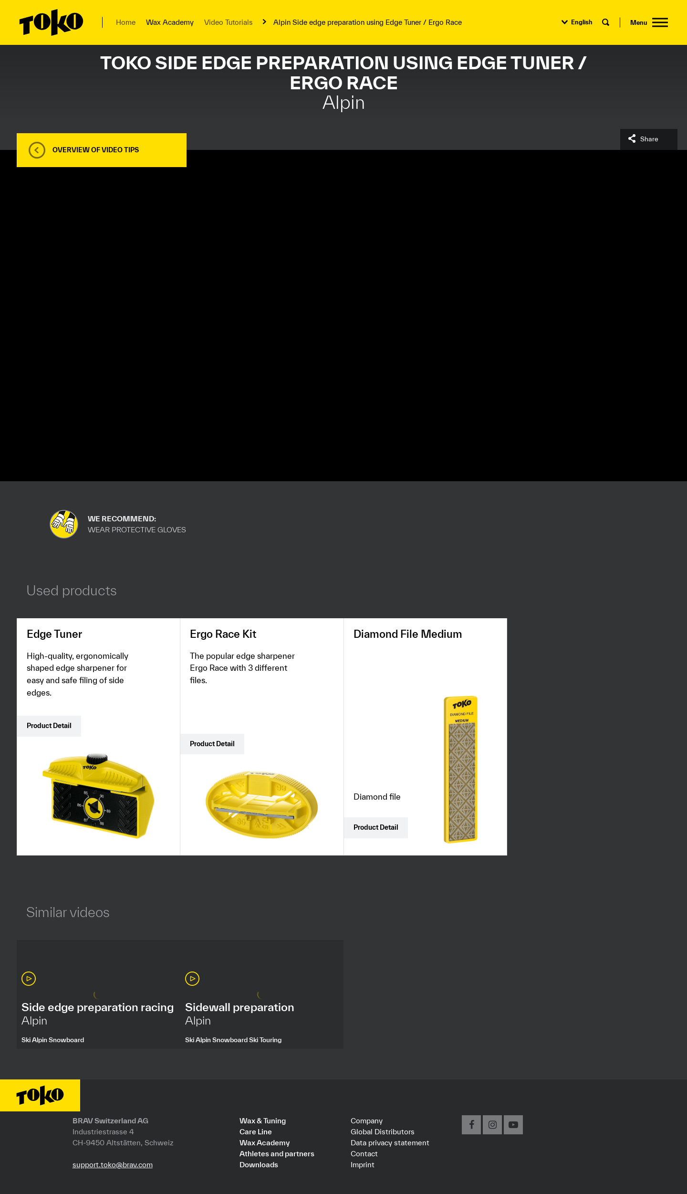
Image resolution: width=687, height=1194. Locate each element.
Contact (364, 1153)
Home (125, 22)
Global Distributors (383, 1131)
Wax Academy (264, 1142)
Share (649, 139)
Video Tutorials (228, 22)
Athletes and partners (276, 1153)
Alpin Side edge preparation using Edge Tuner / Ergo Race (367, 22)
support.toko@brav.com (113, 1164)
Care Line (255, 1131)
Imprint (363, 1164)
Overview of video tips (95, 150)
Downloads (258, 1164)
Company (367, 1120)
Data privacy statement (390, 1142)
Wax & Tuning (262, 1120)
